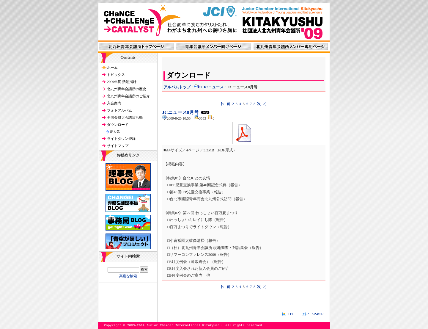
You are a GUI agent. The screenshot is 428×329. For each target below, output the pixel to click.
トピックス (116, 75)
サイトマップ (117, 146)
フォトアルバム (119, 110)
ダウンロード (117, 125)
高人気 (115, 131)
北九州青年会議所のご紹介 (128, 96)
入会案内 (114, 103)
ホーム (112, 67)
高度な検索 (128, 276)
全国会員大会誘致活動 (125, 117)
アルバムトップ (177, 87)
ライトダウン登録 (121, 139)
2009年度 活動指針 (121, 82)
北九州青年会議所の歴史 (126, 89)
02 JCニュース (209, 87)
